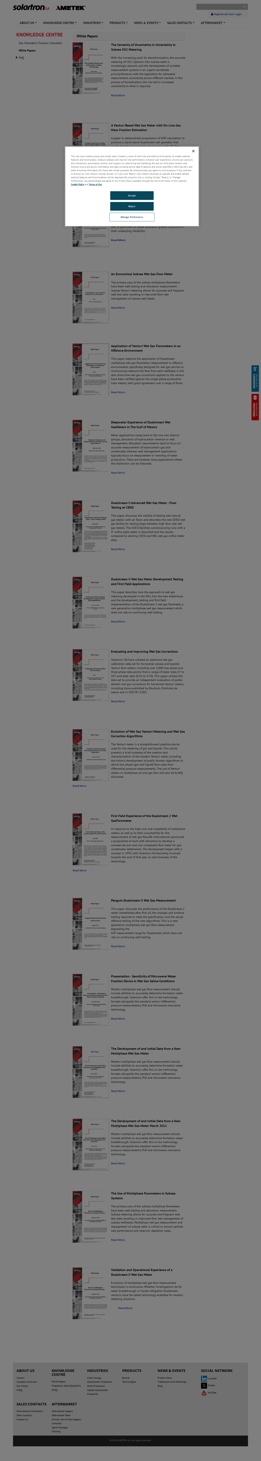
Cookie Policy (77, 184)
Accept (132, 195)
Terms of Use (95, 184)
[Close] (193, 151)
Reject (131, 206)
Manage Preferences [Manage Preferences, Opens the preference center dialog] (132, 217)
